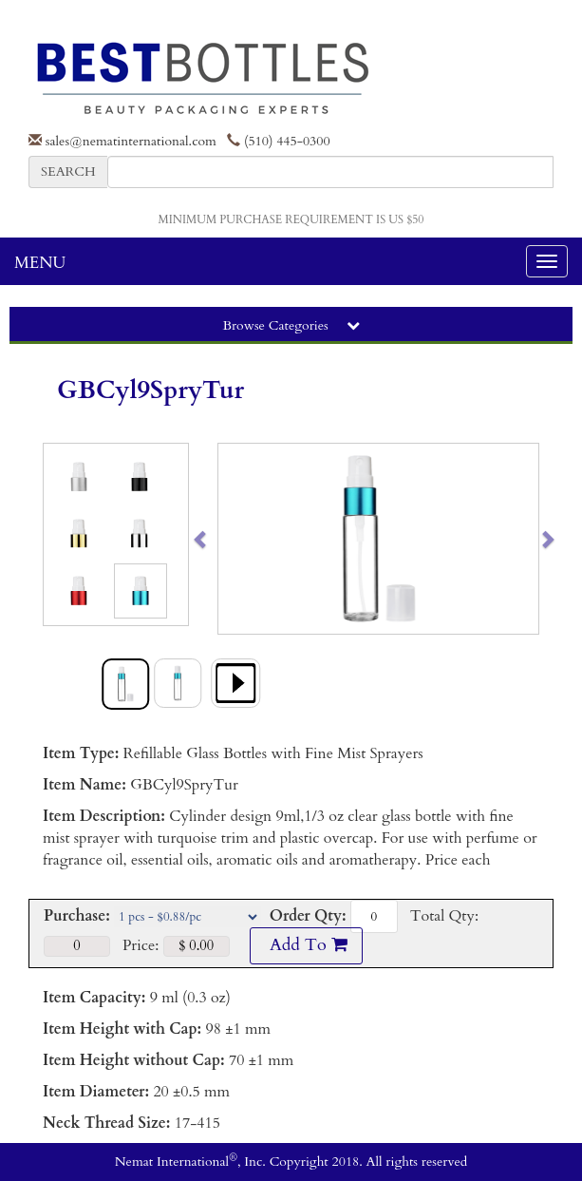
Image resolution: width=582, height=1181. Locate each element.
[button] (234, 539)
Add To (306, 945)
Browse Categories (290, 325)
